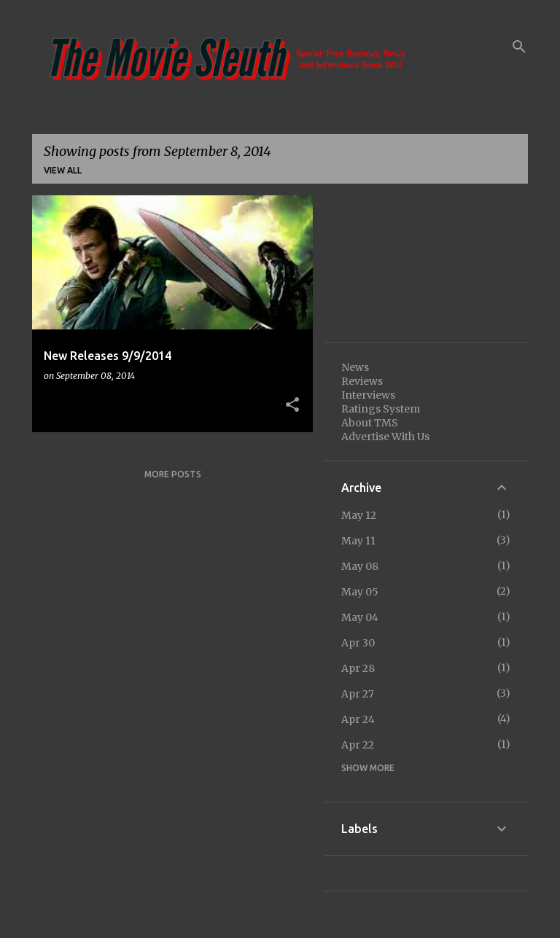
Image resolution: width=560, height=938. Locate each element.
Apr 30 (358, 642)
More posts (172, 474)
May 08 (359, 566)
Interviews (368, 395)
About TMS (369, 422)
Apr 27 (357, 693)
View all (63, 170)
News (355, 367)
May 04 (359, 617)
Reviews (362, 381)
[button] (292, 405)
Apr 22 (357, 744)
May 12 (358, 515)
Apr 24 (358, 719)
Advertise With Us (385, 436)
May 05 (359, 591)
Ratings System (380, 408)
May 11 (358, 540)
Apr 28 (358, 668)
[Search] (519, 46)
